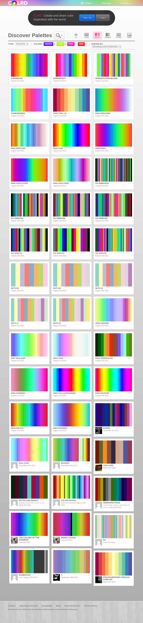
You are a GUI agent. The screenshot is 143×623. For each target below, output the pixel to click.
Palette (97, 35)
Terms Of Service (72, 606)
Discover (106, 3)
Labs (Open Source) (28, 606)
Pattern (118, 35)
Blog (58, 606)
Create (87, 3)
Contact (11, 606)
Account (125, 3)
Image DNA (129, 35)
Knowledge (47, 606)
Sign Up (87, 17)
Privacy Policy (90, 606)
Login (103, 17)
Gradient (108, 35)
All (76, 35)
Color (86, 35)
